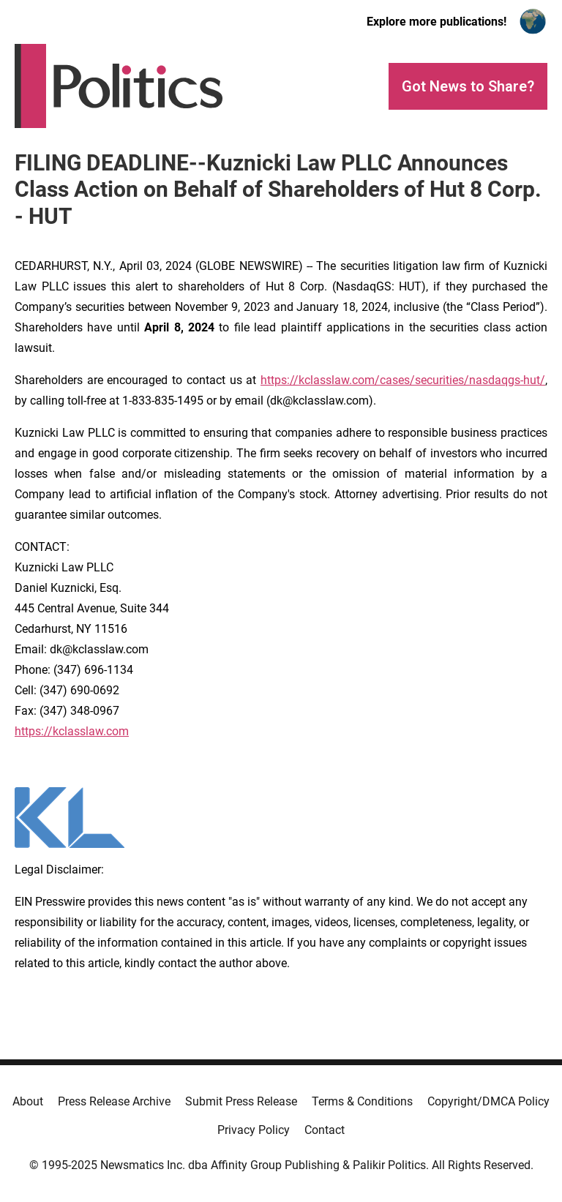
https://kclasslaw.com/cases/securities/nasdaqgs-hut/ (403, 380)
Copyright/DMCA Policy (488, 1101)
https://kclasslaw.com (72, 731)
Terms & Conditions (362, 1101)
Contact (324, 1130)
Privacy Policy (253, 1130)
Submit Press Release (241, 1101)
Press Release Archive (114, 1101)
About (27, 1101)
